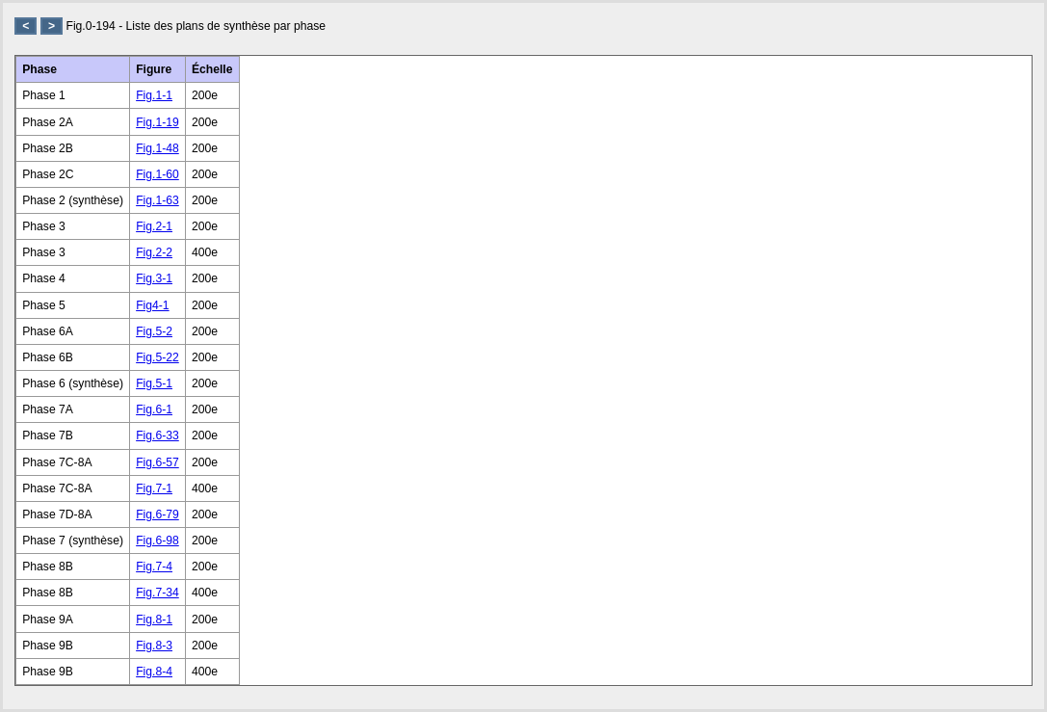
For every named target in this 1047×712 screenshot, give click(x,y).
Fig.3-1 (154, 278)
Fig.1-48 (157, 148)
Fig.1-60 (157, 174)
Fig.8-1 (154, 619)
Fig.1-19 (157, 122)
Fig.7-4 (154, 566)
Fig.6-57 (157, 462)
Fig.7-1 (154, 488)
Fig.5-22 (157, 357)
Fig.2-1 (154, 226)
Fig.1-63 (157, 200)
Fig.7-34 (157, 592)
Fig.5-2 (154, 331)
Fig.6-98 (157, 540)
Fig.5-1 (154, 383)
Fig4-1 (152, 305)
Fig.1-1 (154, 95)
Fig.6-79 (157, 514)
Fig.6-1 (154, 409)
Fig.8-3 (154, 645)
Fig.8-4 (154, 671)
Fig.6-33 (157, 435)
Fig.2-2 (154, 252)
